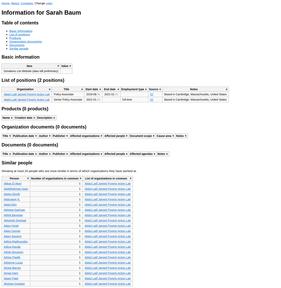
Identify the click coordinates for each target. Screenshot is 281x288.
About (15, 3)
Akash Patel (11, 278)
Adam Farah (11, 225)
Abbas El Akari (12, 183)
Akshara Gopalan (14, 283)
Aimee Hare (11, 273)
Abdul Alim (10, 204)
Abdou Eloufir (12, 194)
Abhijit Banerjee (13, 215)
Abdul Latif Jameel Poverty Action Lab (27, 94)
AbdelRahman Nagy (16, 188)
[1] (151, 94)
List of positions (19, 34)
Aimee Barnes (12, 267)
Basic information (20, 31)
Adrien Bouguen (13, 252)
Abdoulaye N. (12, 199)
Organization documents (25, 41)
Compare (27, 3)
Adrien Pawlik (12, 257)
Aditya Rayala (12, 246)
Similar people (18, 48)
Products (15, 38)
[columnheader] (31, 65)
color (49, 3)
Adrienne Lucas (13, 262)
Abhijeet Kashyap (14, 209)
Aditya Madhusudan (16, 241)
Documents (17, 45)
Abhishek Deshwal (15, 220)
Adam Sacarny (13, 236)
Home (6, 3)
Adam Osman (12, 231)
